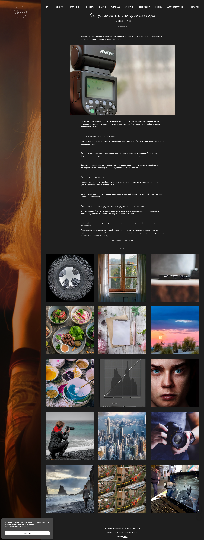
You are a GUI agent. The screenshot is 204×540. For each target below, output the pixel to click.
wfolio (125, 537)
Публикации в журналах (122, 7)
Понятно (27, 533)
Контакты (194, 7)
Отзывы (158, 7)
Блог (48, 7)
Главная (59, 7)
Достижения (144, 7)
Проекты (90, 7)
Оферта (110, 532)
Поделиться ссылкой (124, 241)
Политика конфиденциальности (125, 532)
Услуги (102, 7)
